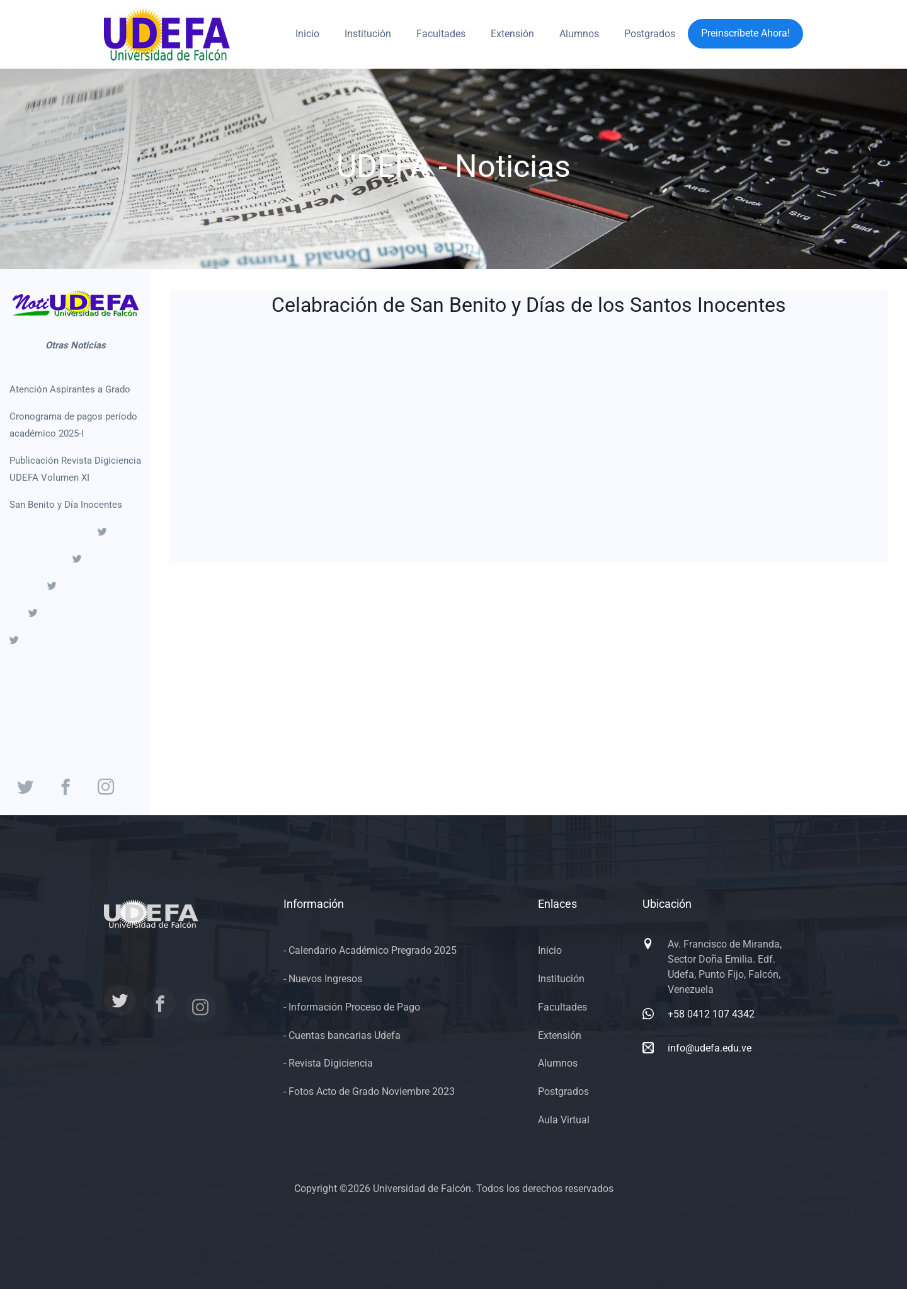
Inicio (307, 34)
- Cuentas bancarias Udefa (342, 1035)
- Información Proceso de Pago (351, 1007)
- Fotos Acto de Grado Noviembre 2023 (369, 1091)
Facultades (440, 34)
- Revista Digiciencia (328, 1063)
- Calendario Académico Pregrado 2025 (370, 950)
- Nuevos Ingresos (322, 979)
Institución (368, 34)
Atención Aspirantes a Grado (69, 389)
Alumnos (579, 34)
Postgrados (649, 34)
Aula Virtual (564, 1120)
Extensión (512, 34)
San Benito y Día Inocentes (65, 504)
